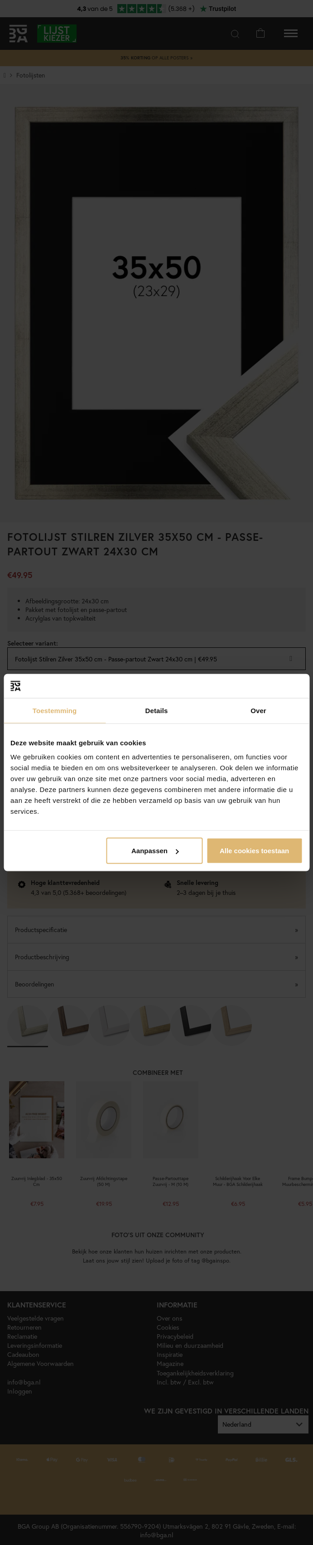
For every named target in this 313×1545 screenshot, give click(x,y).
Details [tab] (156, 710)
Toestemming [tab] (55, 710)
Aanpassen (154, 851)
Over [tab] (258, 710)
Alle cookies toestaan (254, 851)
